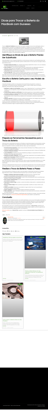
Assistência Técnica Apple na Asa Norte (12, 237)
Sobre (4, 214)
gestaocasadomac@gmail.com (8, 1)
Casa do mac (10, 217)
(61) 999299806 (20, 1)
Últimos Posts (8, 214)
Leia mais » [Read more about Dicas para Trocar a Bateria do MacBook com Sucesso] (4, 278)
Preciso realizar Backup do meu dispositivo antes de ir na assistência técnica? (34, 272)
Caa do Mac (19, 218)
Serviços (20, 6)
